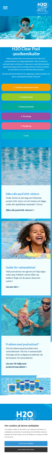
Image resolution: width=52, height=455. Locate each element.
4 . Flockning (26, 116)
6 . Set (26, 135)
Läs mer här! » (12, 287)
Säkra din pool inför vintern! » (20, 210)
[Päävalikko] (5, 8)
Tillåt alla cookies (26, 443)
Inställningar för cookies (26, 449)
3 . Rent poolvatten (26, 107)
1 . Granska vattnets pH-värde (26, 87)
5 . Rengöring (26, 126)
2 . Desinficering (26, 97)
